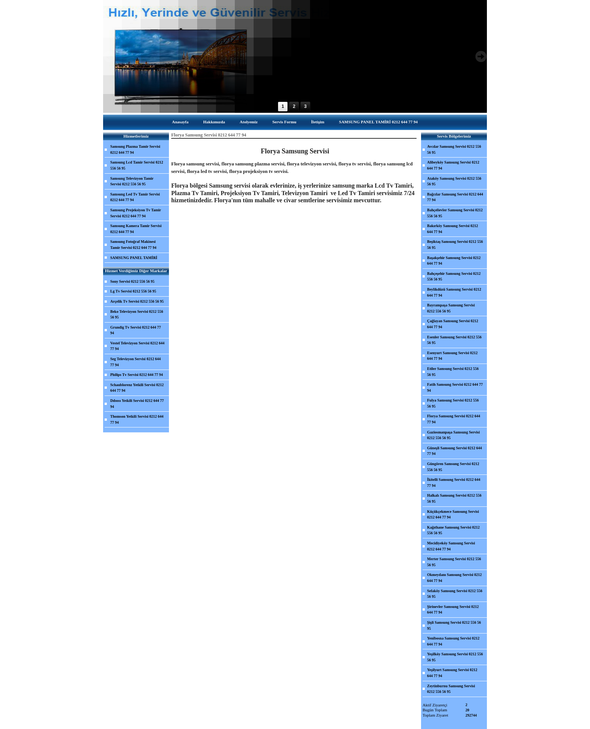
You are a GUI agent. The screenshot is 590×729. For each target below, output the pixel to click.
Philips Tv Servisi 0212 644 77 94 (136, 375)
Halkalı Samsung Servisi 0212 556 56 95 (454, 498)
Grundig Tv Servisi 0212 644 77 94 (135, 330)
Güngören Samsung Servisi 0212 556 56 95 (453, 467)
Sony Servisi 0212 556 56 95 (132, 281)
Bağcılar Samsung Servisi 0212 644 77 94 (455, 197)
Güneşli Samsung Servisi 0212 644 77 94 (454, 451)
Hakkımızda (214, 122)
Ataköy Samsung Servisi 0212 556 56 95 (454, 181)
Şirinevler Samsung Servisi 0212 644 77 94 (453, 610)
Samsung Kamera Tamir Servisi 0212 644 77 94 (135, 229)
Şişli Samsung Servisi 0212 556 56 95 (454, 625)
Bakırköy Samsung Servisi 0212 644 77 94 (452, 229)
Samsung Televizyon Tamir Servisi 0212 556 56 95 (132, 181)
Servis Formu (284, 122)
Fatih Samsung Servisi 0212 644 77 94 (455, 387)
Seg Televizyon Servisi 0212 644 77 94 (135, 362)
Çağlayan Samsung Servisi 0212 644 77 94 (452, 324)
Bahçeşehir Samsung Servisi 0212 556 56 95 (454, 276)
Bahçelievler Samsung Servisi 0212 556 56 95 (455, 213)
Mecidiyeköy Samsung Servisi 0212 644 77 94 (451, 546)
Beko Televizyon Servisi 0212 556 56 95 (136, 314)
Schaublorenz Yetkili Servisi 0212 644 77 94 (137, 388)
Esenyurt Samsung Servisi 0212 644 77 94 (452, 356)
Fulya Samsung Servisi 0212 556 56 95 (453, 403)
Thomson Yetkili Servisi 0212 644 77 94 (136, 419)
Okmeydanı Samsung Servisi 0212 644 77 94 (454, 578)
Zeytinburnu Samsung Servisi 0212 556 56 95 (451, 689)
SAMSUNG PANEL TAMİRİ (133, 258)
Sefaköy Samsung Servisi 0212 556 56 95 (454, 594)
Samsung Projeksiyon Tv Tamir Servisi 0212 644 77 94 (135, 213)
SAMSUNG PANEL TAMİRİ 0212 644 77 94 (378, 122)
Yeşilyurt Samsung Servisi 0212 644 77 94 (452, 673)
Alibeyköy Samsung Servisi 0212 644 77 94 (453, 165)
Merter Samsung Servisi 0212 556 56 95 (454, 562)
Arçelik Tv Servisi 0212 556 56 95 (137, 301)
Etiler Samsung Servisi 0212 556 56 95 (453, 372)
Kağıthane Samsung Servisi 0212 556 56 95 (453, 530)
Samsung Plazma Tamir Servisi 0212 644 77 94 (135, 149)
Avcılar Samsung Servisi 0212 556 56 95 (454, 149)
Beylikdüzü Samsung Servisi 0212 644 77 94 (454, 292)
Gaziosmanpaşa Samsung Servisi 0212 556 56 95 (453, 435)
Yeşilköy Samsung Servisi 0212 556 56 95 (455, 657)
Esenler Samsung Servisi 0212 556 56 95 (454, 340)
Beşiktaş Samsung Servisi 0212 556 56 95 (455, 244)
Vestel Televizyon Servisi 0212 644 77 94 (137, 346)
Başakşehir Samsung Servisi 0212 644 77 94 (454, 261)
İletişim (317, 122)
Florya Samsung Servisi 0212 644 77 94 (453, 419)
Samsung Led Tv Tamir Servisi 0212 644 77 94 (135, 197)
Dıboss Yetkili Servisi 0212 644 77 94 (137, 404)
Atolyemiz (249, 122)
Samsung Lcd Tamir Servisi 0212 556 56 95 (136, 165)
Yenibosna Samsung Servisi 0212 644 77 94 (453, 641)
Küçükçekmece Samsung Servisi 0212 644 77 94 (453, 514)
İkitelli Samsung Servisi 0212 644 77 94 (453, 482)
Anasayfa (180, 122)
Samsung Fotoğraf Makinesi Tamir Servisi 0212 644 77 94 (133, 244)
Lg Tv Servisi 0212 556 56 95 (133, 291)
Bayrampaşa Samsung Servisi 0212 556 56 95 (451, 308)
